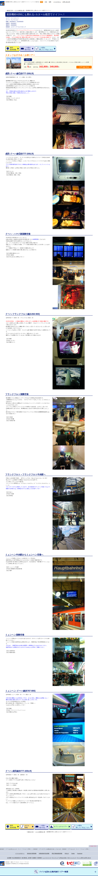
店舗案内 (34, 857)
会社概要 (9, 857)
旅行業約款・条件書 (26, 857)
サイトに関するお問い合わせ (84, 857)
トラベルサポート (19, 853)
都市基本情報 (13, 48)
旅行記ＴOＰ (10, 10)
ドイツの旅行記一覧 (19, 10)
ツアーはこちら (84, 67)
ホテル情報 (27, 826)
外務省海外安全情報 (44, 853)
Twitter (73, 853)
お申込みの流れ (63, 857)
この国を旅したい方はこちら (46, 48)
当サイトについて (72, 857)
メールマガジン (57, 2)
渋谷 (46, 2)
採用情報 (39, 857)
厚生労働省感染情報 (57, 853)
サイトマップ (55, 857)
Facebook (79, 853)
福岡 (50, 2)
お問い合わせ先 (66, 2)
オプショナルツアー (61, 826)
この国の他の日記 (28, 48)
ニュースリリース (46, 857)
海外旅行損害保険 (31, 853)
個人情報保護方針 (16, 857)
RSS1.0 (67, 853)
